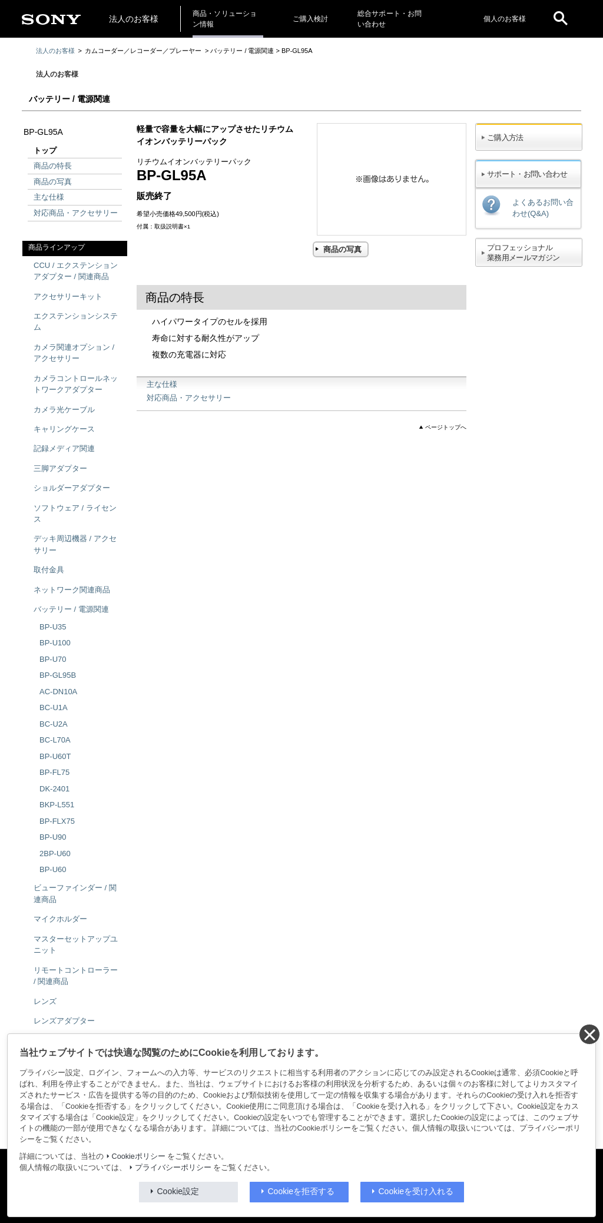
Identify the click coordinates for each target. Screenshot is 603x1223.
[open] (560, 19)
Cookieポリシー (138, 1156)
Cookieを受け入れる (416, 1191)
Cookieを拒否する (301, 1191)
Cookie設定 (178, 1191)
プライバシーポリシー (173, 1168)
